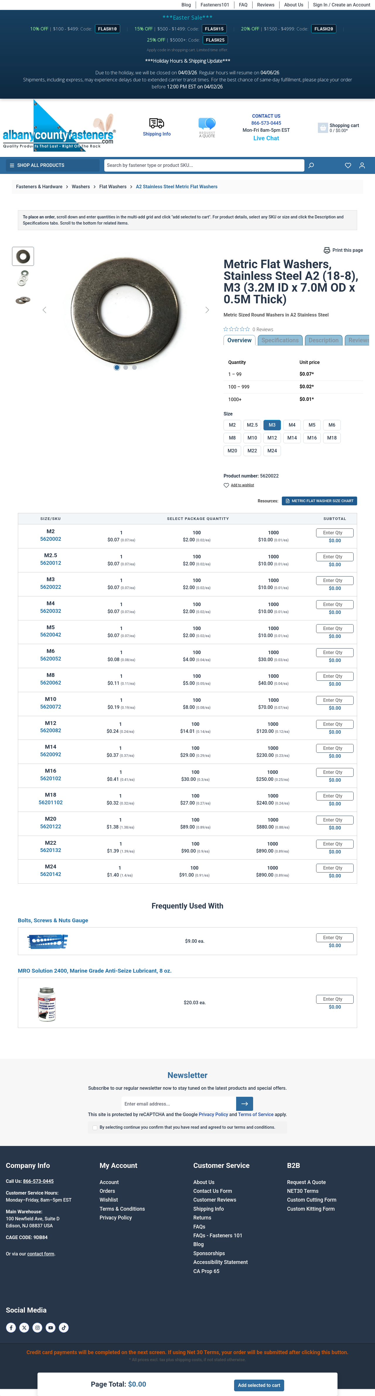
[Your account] (362, 165)
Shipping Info (208, 1209)
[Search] (311, 165)
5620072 (50, 707)
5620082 (50, 730)
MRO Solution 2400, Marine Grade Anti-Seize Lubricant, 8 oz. (95, 970)
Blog (186, 5)
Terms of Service (256, 1114)
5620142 (50, 874)
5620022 (50, 587)
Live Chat (266, 138)
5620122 (50, 826)
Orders (107, 1191)
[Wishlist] (348, 165)
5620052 (50, 659)
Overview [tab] (239, 340)
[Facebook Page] (11, 1328)
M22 (252, 451)
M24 (272, 451)
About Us (294, 5)
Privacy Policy (213, 1114)
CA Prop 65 (206, 1271)
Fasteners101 (215, 5)
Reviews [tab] (359, 340)
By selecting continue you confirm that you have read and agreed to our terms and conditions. (187, 1127)
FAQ (243, 5)
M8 (232, 438)
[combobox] (204, 165)
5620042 (50, 635)
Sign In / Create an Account (341, 5)
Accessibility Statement (220, 1262)
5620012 (50, 563)
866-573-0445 (266, 123)
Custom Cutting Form (311, 1200)
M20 (232, 451)
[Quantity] (335, 532)
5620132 (50, 850)
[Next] (207, 309)
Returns (202, 1218)
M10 (252, 438)
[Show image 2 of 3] (125, 367)
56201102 (51, 802)
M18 (332, 438)
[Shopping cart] (338, 128)
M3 (272, 425)
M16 (312, 438)
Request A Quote (306, 1182)
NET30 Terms (302, 1191)
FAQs (199, 1227)
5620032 (50, 611)
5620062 (50, 683)
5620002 (50, 539)
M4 (292, 425)
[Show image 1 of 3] (117, 367)
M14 (292, 438)
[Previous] (44, 309)
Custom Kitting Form (311, 1209)
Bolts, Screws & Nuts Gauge (53, 920)
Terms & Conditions (122, 1209)
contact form (40, 1254)
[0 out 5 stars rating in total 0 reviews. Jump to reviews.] (248, 329)
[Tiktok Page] (64, 1328)
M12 (272, 438)
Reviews (266, 5)
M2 (232, 425)
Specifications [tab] (280, 340)
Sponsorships (209, 1253)
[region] (112, 310)
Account (109, 1182)
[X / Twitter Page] (24, 1328)
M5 (312, 425)
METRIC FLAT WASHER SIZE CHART (319, 501)
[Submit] (244, 1103)
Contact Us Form (212, 1191)
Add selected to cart (259, 1385)
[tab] (323, 340)
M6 (332, 425)
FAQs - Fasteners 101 (218, 1235)
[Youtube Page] (50, 1328)
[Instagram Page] (37, 1328)
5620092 (50, 754)
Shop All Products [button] (37, 165)
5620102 (50, 778)
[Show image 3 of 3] (134, 367)
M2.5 (252, 425)
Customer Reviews (214, 1200)
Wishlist (109, 1200)
